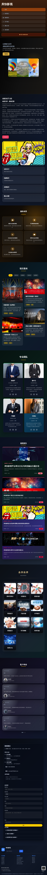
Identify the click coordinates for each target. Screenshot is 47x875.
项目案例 (2, 857)
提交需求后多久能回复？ (11, 837)
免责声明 (42, 873)
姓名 (5, 801)
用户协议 (38, 873)
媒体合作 (33, 857)
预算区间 (6, 787)
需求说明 (6, 810)
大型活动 (29, 275)
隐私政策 (35, 873)
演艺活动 (16, 275)
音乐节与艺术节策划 (20, 861)
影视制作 (22, 275)
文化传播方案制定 (20, 858)
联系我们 (2, 858)
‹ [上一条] (3, 702)
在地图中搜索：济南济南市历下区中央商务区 (13, 778)
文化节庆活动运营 (20, 857)
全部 (10, 275)
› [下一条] (43, 702)
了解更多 (6, 53)
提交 (23, 825)
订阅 (21, 851)
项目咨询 (33, 858)
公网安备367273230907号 (29, 873)
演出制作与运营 (19, 862)
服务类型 (6, 791)
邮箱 (5, 805)
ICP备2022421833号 (22, 873)
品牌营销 (35, 275)
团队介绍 (2, 863)
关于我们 (2, 861)
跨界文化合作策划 (20, 863)
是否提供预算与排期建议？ (12, 830)
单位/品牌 (6, 796)
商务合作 (33, 862)
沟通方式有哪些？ (10, 833)
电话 (5, 820)
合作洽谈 (33, 861)
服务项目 (2, 862)
